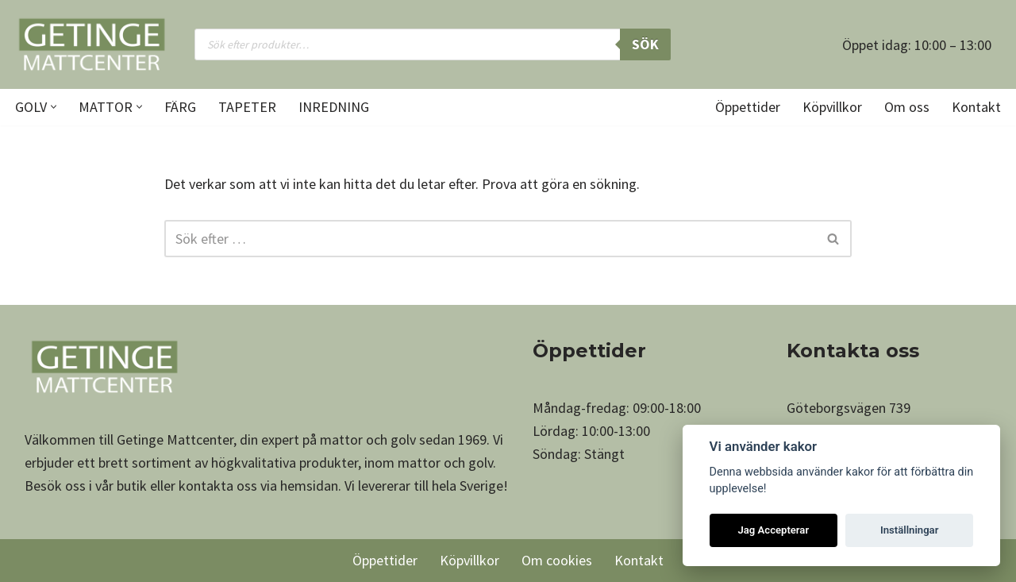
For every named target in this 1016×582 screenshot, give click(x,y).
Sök (645, 44)
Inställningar (909, 530)
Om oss (906, 107)
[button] (53, 107)
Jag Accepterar (773, 530)
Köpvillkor (832, 107)
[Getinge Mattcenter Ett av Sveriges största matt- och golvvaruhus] (91, 44)
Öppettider (747, 107)
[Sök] (490, 238)
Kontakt (976, 107)
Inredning (333, 107)
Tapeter (247, 107)
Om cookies (556, 560)
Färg (180, 107)
